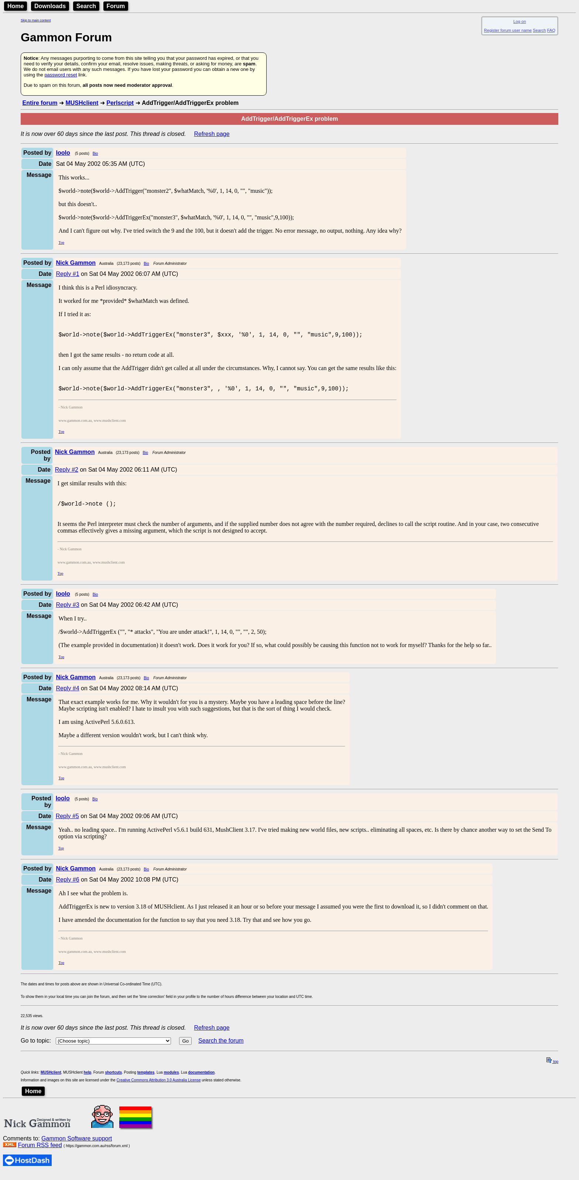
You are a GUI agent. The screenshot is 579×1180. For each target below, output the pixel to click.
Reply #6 (67, 886)
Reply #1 (67, 274)
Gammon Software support (76, 1145)
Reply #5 (67, 823)
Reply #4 (67, 695)
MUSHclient (81, 103)
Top (61, 242)
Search (86, 6)
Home (15, 6)
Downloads (50, 6)
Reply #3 (67, 611)
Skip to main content (36, 20)
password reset (60, 75)
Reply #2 (66, 474)
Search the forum (221, 1047)
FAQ (551, 30)
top (552, 1068)
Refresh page (212, 134)
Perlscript (120, 103)
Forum (116, 6)
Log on (519, 21)
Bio (95, 153)
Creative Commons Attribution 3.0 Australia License (159, 1087)
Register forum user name (508, 30)
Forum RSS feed (40, 1152)
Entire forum (39, 103)
